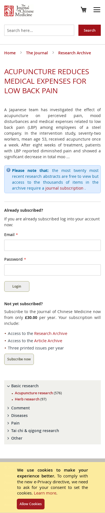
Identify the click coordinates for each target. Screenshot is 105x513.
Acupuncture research (38, 392)
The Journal (37, 52)
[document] (52, 487)
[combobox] (39, 30)
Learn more (45, 493)
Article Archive (48, 340)
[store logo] (19, 11)
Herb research (30, 399)
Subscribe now (19, 359)
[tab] (52, 386)
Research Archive (74, 52)
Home (10, 52)
